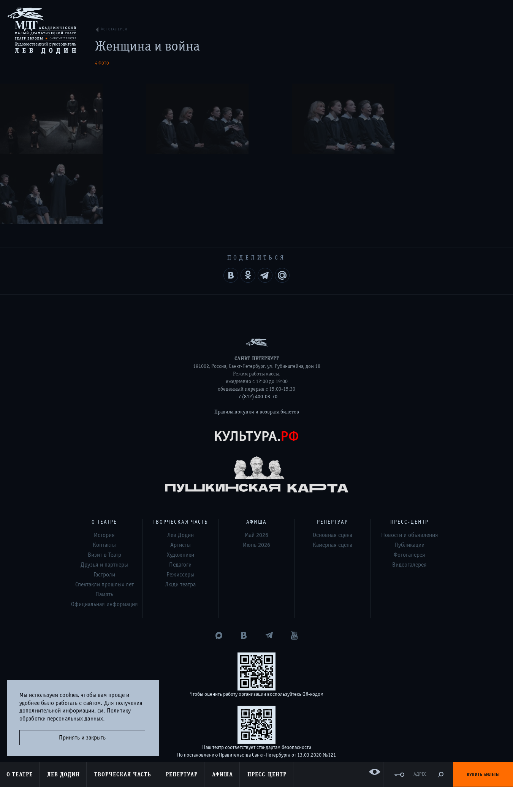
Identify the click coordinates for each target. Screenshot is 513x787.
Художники (180, 484)
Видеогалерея (409, 494)
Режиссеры (180, 504)
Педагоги (180, 494)
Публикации (409, 474)
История (104, 464)
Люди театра (180, 514)
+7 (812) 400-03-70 (256, 326)
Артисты (180, 474)
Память (104, 524)
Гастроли (104, 504)
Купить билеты (483, 774)
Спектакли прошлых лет (104, 514)
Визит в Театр (104, 484)
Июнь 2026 (256, 474)
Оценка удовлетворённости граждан (256, 704)
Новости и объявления (409, 464)
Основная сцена (332, 464)
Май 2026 (256, 464)
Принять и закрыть (82, 737)
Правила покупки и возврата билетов (256, 342)
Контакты (104, 474)
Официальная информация (104, 533)
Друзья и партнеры (104, 494)
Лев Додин (180, 464)
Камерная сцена (332, 474)
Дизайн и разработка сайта (242, 736)
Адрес (419, 774)
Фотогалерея (409, 484)
